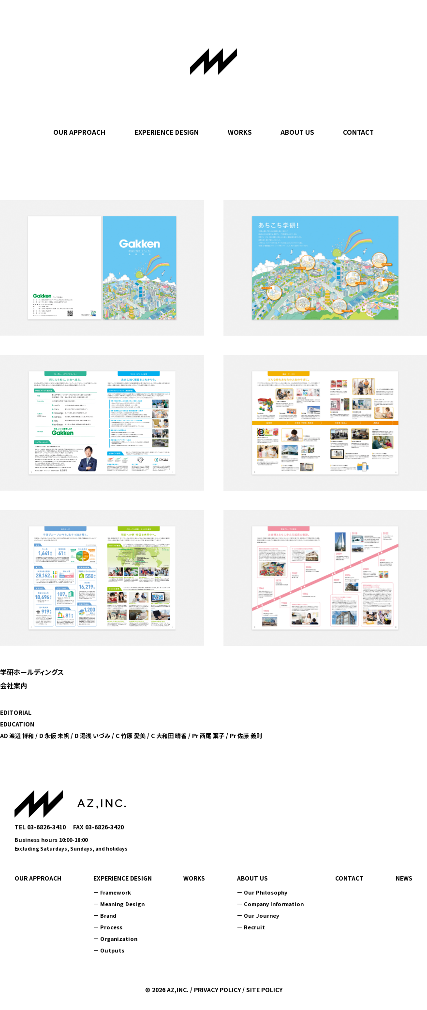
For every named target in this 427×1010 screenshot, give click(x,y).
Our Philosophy (265, 892)
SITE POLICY (264, 989)
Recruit (254, 927)
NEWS (404, 878)
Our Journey (261, 915)
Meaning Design (122, 904)
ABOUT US (297, 132)
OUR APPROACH (79, 132)
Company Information (274, 904)
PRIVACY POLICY (217, 989)
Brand (108, 915)
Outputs (112, 950)
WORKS (239, 132)
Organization (118, 938)
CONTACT (358, 132)
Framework (115, 892)
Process (111, 927)
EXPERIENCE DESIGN (166, 132)
